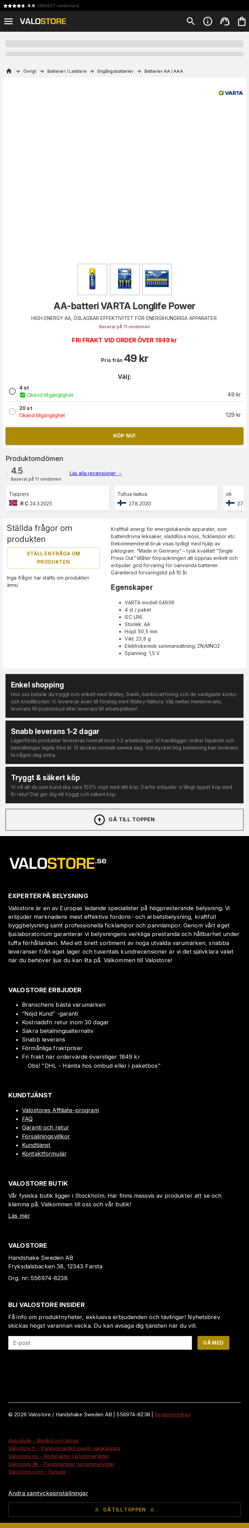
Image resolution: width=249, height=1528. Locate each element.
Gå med (213, 1343)
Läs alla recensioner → (96, 473)
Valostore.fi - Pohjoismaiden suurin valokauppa (64, 1448)
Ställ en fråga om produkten (53, 558)
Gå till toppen (124, 819)
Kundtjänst (36, 1145)
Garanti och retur (45, 1127)
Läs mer (19, 1215)
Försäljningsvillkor (46, 1136)
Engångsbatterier (116, 71)
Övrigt (29, 71)
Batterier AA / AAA (164, 71)
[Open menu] (8, 21)
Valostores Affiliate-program (60, 1110)
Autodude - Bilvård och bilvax (43, 1440)
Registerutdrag (172, 1414)
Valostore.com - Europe (37, 1471)
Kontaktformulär (44, 1153)
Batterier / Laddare (67, 71)
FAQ (27, 1118)
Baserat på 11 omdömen (124, 326)
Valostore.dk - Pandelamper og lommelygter (61, 1464)
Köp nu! (124, 435)
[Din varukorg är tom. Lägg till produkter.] (242, 21)
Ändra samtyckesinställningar (48, 1493)
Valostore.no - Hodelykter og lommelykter (58, 1456)
